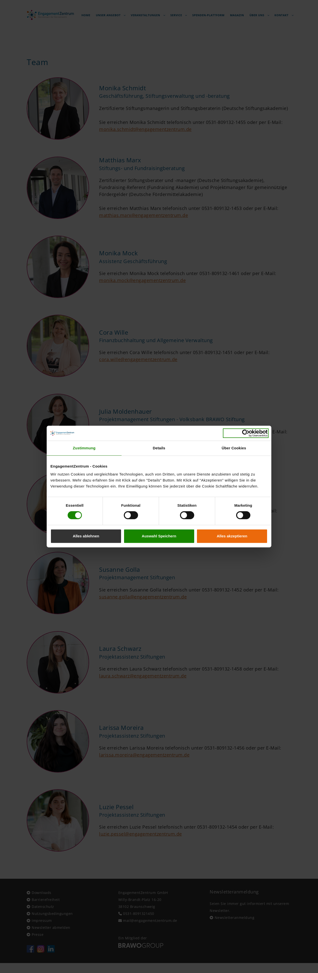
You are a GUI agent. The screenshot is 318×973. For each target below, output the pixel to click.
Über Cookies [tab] (234, 448)
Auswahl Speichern (159, 536)
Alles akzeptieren (232, 536)
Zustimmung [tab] (84, 448)
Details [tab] (159, 448)
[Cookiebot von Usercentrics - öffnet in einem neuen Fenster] (246, 433)
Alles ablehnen (86, 536)
